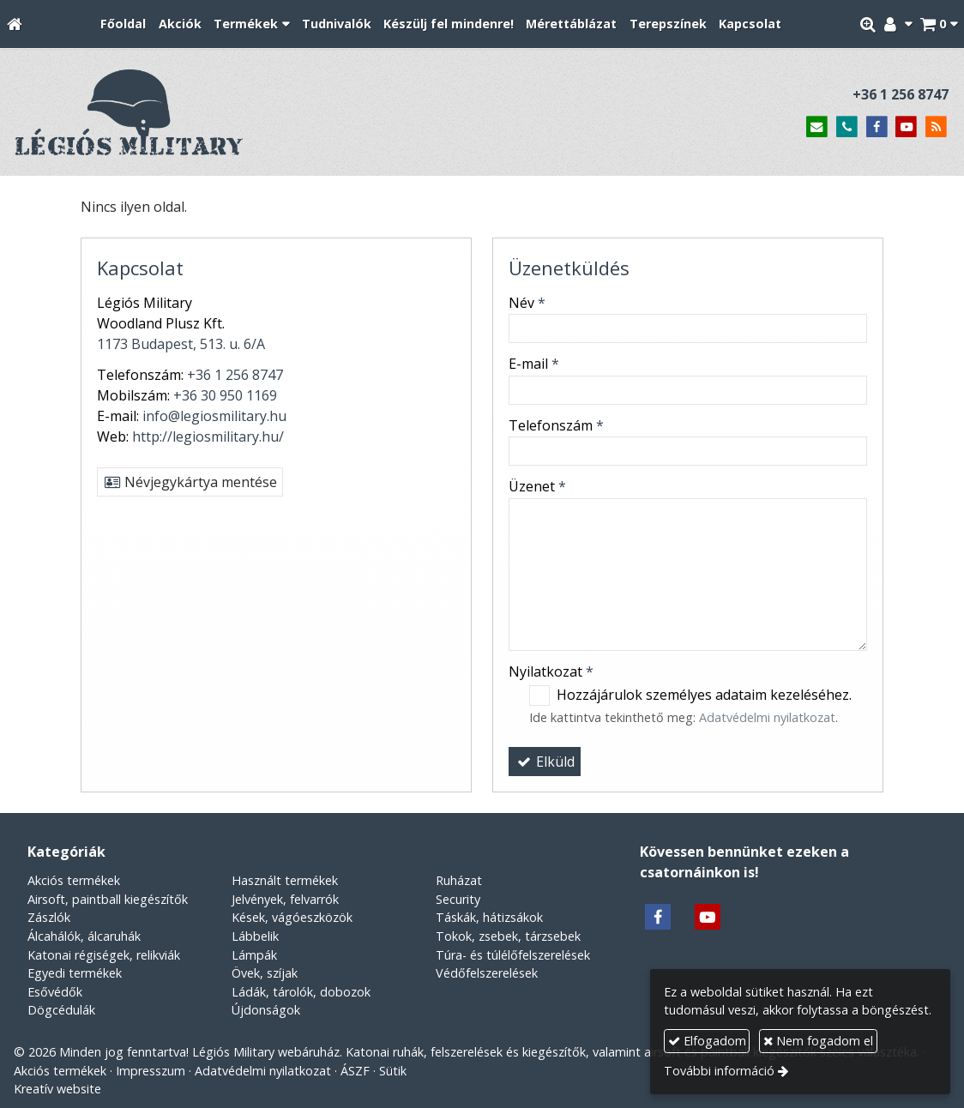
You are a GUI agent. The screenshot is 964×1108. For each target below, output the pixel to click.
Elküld (545, 761)
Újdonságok (266, 1010)
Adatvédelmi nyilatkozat (767, 717)
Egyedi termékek (74, 973)
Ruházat (459, 880)
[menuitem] (123, 24)
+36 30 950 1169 (225, 395)
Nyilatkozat (551, 671)
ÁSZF (355, 1071)
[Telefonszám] (846, 127)
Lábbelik (255, 936)
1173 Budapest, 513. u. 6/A (181, 343)
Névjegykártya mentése (190, 482)
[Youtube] (906, 127)
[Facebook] (877, 127)
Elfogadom (707, 1041)
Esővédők (54, 992)
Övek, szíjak (265, 973)
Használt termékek (285, 880)
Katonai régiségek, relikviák (103, 955)
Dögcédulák (61, 1010)
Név (527, 302)
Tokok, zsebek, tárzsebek (508, 936)
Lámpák (254, 955)
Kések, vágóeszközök (292, 917)
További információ (719, 1071)
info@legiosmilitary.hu (214, 415)
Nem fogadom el (818, 1041)
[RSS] (936, 127)
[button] (938, 24)
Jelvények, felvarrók (285, 899)
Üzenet (537, 486)
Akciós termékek (73, 880)
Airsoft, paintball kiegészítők (107, 899)
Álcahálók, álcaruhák (84, 936)
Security (458, 899)
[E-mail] (816, 127)
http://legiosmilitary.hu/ (208, 436)
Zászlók (48, 917)
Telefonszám (556, 425)
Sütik (393, 1071)
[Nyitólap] (15, 24)
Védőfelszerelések (487, 973)
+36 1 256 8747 (901, 94)
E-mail (534, 363)
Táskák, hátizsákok (489, 917)
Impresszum (150, 1071)
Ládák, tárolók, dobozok (301, 992)
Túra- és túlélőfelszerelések (513, 955)
